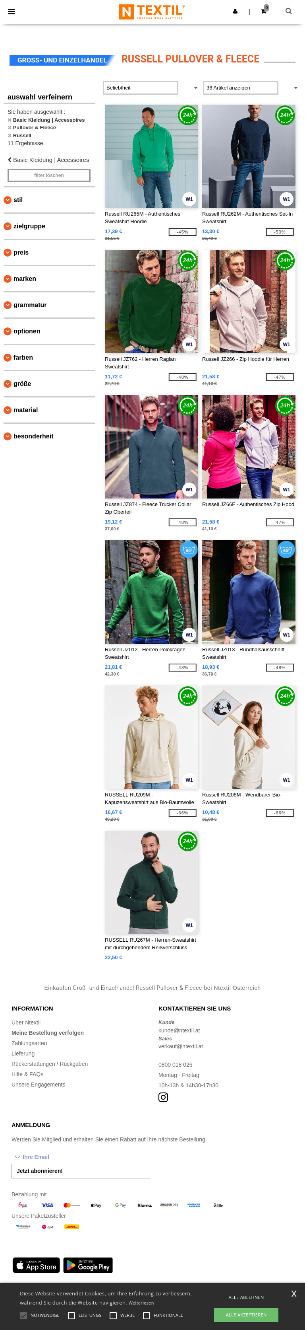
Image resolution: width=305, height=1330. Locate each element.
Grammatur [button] (30, 305)
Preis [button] (21, 252)
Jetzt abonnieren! (40, 1171)
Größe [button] (22, 383)
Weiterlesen (141, 1303)
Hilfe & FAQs (27, 1074)
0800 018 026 (175, 1064)
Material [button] (26, 410)
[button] (235, 11)
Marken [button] (25, 278)
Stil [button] (18, 200)
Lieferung (23, 1053)
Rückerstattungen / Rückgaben (50, 1064)
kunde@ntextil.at (179, 1030)
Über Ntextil (26, 1022)
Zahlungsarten (29, 1043)
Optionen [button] (27, 331)
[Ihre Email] (53, 1157)
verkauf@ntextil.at (180, 1046)
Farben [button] (23, 357)
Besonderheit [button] (33, 436)
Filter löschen (49, 175)
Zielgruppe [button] (29, 226)
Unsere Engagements (38, 1084)
